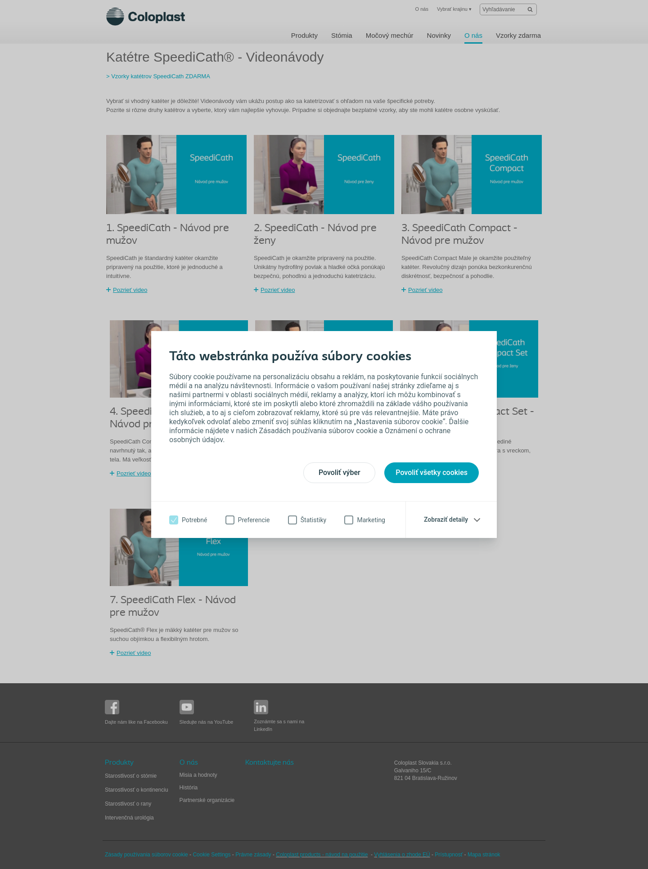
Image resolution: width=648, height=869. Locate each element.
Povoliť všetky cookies (432, 472)
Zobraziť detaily (446, 519)
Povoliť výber (339, 472)
